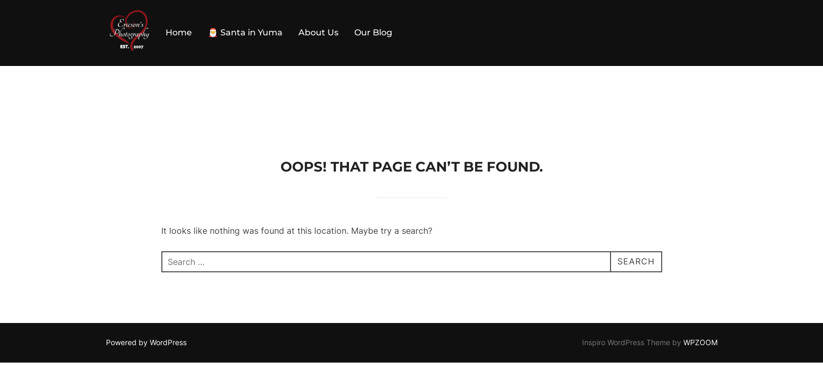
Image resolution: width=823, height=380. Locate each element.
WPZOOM (700, 276)
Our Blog (373, 32)
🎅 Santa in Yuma (245, 32)
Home (179, 32)
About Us (318, 32)
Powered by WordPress (146, 276)
